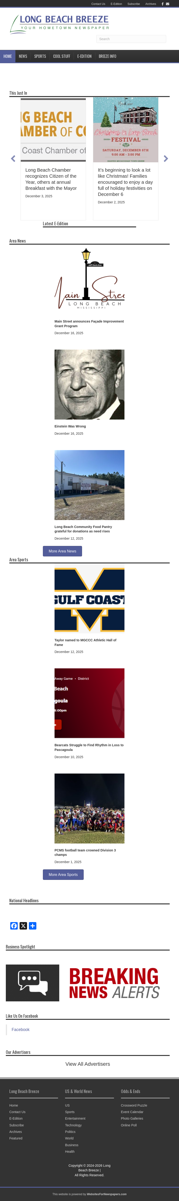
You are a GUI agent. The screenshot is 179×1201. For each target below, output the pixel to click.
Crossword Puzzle (134, 1105)
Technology (73, 1125)
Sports (40, 56)
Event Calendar (132, 1112)
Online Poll (129, 1125)
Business (71, 1145)
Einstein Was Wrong (70, 426)
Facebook (21, 1029)
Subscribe (133, 4)
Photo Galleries (132, 1118)
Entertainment (75, 1118)
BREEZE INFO (107, 56)
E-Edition (116, 4)
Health (69, 1151)
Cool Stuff (61, 56)
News (23, 56)
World (69, 1138)
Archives (150, 4)
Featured (15, 1138)
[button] (13, 158)
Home (7, 56)
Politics (70, 1132)
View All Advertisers (87, 1064)
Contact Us (98, 4)
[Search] (131, 39)
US (67, 1105)
